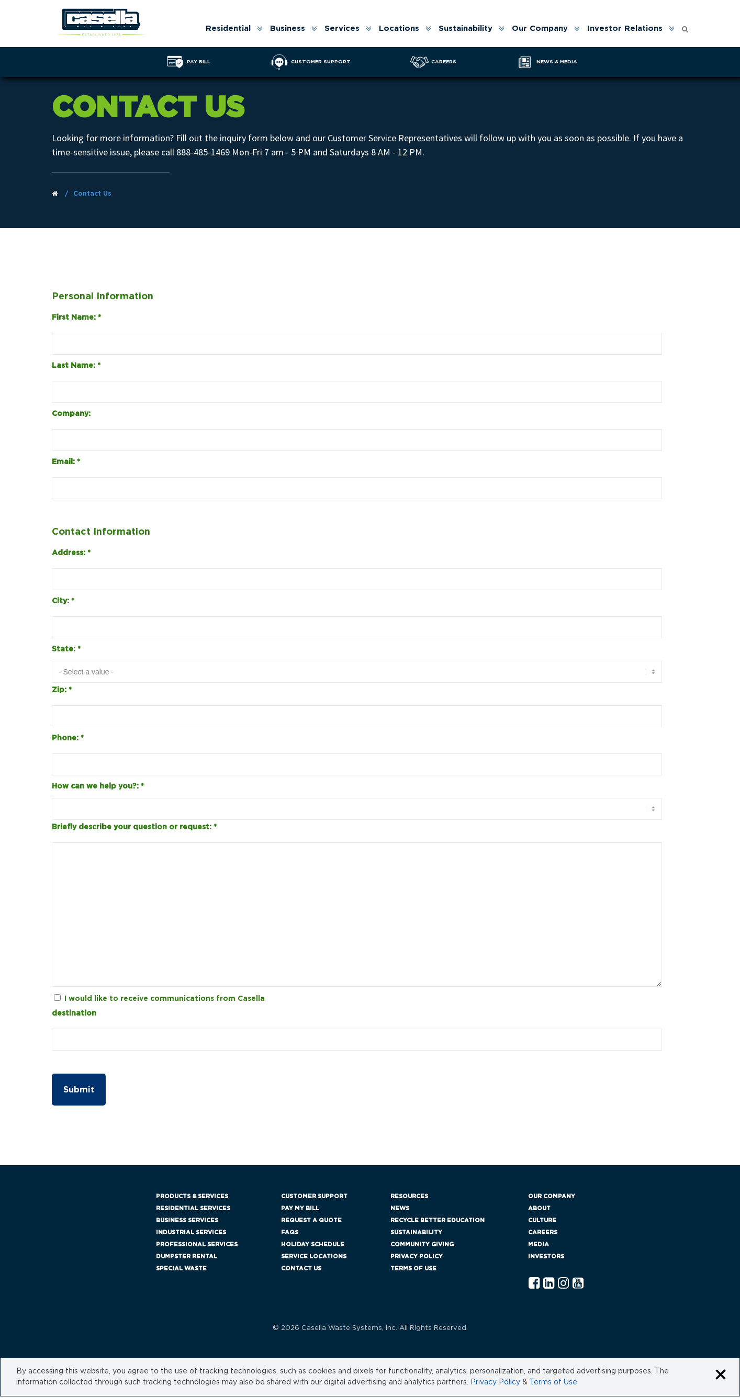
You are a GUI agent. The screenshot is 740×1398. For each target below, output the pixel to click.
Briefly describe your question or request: (134, 828)
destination (74, 1014)
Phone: (68, 739)
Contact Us (301, 1270)
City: (63, 602)
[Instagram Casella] (563, 1285)
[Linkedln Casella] (548, 1285)
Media (538, 1246)
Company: (71, 415)
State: (66, 650)
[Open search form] (685, 26)
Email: (66, 463)
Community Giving (422, 1246)
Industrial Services (191, 1234)
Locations (399, 28)
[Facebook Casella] (534, 1285)
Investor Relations (625, 28)
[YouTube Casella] (578, 1285)
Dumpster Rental (186, 1258)
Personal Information (102, 297)
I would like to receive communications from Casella (164, 1000)
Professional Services (197, 1246)
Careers (542, 1234)
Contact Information (101, 533)
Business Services (187, 1222)
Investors (546, 1258)
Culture (542, 1222)
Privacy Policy (416, 1258)
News (399, 1210)
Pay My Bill (300, 1210)
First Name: (76, 318)
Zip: (62, 691)
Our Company (540, 28)
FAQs (289, 1234)
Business (287, 28)
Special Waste (181, 1270)
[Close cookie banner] (721, 1377)
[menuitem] (233, 28)
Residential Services (193, 1210)
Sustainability (465, 28)
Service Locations (313, 1258)
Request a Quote (311, 1222)
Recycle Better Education (437, 1222)
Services (342, 28)
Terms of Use (413, 1270)
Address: (71, 554)
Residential (228, 28)
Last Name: (76, 366)
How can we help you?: (98, 787)
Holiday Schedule (312, 1246)
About (539, 1210)
